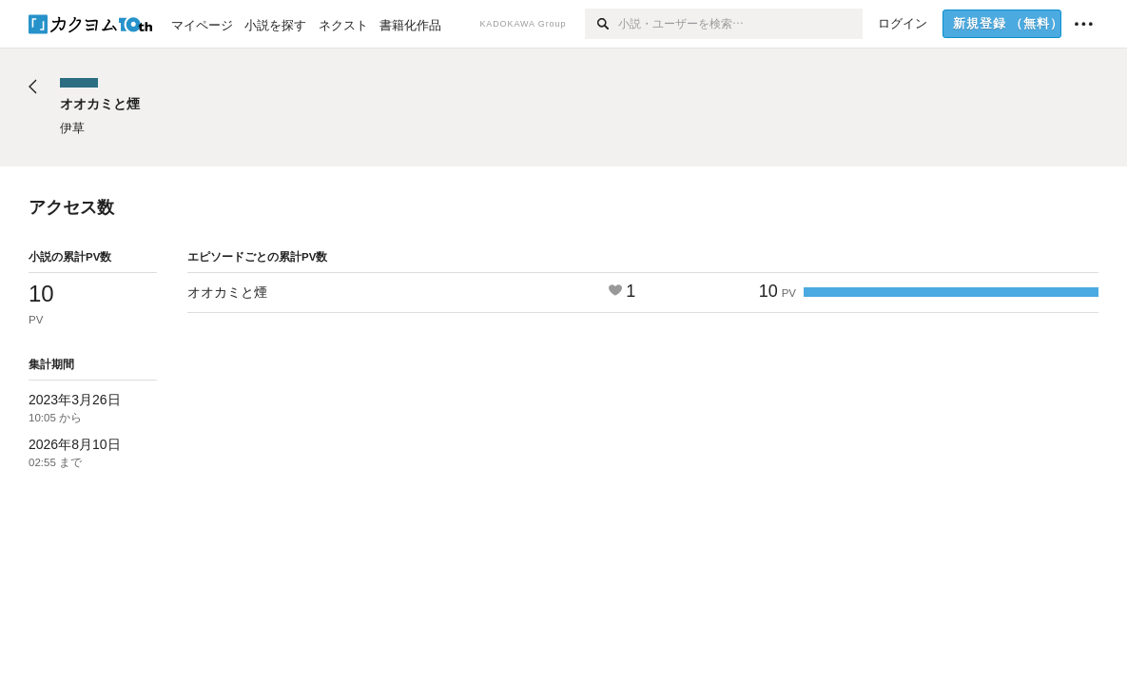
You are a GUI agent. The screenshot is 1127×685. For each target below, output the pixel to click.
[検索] (601, 24)
